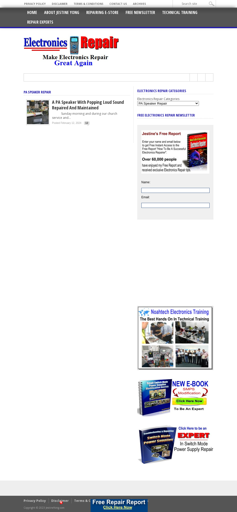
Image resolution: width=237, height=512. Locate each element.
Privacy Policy (35, 4)
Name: (145, 182)
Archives (139, 4)
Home (32, 12)
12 (86, 123)
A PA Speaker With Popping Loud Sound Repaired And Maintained (88, 104)
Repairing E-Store (102, 12)
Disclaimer (59, 4)
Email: (145, 197)
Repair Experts (40, 22)
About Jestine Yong (61, 12)
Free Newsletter (140, 12)
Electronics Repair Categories (158, 99)
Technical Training (179, 12)
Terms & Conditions (88, 4)
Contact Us (118, 4)
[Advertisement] (175, 266)
